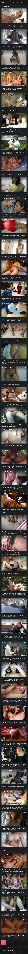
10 (24, 947)
